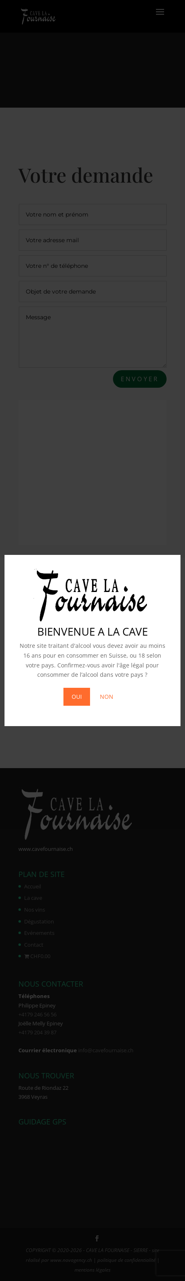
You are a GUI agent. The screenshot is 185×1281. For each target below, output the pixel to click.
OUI (77, 696)
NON (106, 696)
